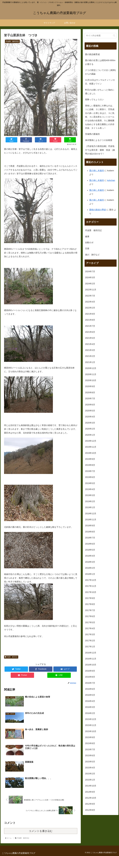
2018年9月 (90, 525)
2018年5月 (90, 550)
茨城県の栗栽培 (92, 134)
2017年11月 (90, 586)
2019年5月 (90, 483)
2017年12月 (90, 580)
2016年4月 (90, 701)
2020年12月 (90, 368)
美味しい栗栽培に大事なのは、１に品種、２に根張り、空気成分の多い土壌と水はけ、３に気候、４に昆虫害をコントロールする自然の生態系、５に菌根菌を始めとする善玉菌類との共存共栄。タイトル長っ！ (99, 117)
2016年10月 (90, 665)
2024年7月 (90, 271)
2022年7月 (90, 296)
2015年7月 (90, 749)
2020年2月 (90, 429)
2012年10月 (90, 798)
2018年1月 (90, 574)
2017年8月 (90, 604)
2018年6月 (90, 544)
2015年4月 (90, 767)
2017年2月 (90, 640)
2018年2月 (90, 568)
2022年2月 (90, 308)
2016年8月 (90, 677)
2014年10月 (90, 786)
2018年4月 (90, 556)
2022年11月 (90, 289)
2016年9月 (90, 671)
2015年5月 (90, 761)
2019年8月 (90, 465)
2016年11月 (90, 659)
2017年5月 (90, 622)
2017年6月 (90, 616)
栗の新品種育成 (92, 54)
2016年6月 (90, 689)
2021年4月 (90, 344)
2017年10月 (90, 592)
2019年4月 (90, 489)
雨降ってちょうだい (94, 99)
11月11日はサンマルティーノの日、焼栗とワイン (100, 82)
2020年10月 (90, 380)
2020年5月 (90, 411)
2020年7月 (90, 398)
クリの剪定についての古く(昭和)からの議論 (100, 72)
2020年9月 (90, 386)
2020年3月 (90, 423)
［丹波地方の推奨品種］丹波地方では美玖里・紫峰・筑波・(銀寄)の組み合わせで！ (100, 150)
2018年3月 (90, 562)
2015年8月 (90, 743)
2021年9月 (90, 314)
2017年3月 (90, 634)
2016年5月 (90, 695)
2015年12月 (90, 719)
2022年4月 (90, 302)
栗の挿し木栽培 (96, 170)
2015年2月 (90, 774)
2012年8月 (90, 810)
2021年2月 (90, 356)
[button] (114, 35)
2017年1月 (90, 646)
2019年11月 (90, 447)
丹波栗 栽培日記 (11, 657)
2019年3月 (90, 495)
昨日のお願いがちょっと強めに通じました (99, 92)
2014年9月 (90, 792)
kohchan (111, 180)
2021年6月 (90, 332)
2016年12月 (90, 653)
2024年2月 (90, 283)
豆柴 (87, 248)
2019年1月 (90, 507)
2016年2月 (90, 713)
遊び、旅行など (92, 254)
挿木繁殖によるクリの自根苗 (98, 140)
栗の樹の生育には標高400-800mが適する (100, 62)
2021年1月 (90, 362)
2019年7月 (90, 471)
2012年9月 (90, 804)
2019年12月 (90, 441)
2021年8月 (90, 320)
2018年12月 (90, 513)
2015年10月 (90, 731)
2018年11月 (90, 519)
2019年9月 (90, 459)
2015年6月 (90, 755)
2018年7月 (90, 538)
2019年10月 (90, 453)
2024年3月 (90, 277)
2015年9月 (90, 737)
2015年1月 (90, 780)
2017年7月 (90, 610)
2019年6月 (90, 477)
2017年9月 (90, 598)
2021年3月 (90, 350)
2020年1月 (90, 435)
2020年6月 (90, 405)
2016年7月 (90, 683)
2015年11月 (90, 725)
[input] (100, 35)
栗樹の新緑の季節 (97, 210)
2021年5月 (90, 338)
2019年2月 (90, 501)
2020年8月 (90, 392)
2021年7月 (90, 326)
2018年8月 (90, 532)
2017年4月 (90, 628)
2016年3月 (90, 707)
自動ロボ (89, 242)
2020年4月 (90, 417)
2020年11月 (90, 374)
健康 (87, 236)
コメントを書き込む (41, 831)
